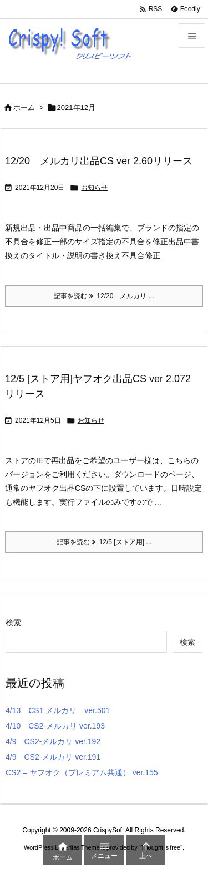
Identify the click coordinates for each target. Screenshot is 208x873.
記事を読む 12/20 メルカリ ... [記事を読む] (104, 296)
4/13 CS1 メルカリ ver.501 (58, 710)
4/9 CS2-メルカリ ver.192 (53, 741)
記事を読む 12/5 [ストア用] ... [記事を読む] (104, 542)
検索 (13, 622)
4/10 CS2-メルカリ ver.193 (55, 725)
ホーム (24, 107)
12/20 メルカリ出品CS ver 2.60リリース (98, 161)
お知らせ (94, 188)
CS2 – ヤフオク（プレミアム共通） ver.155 (82, 772)
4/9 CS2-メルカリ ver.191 (53, 756)
